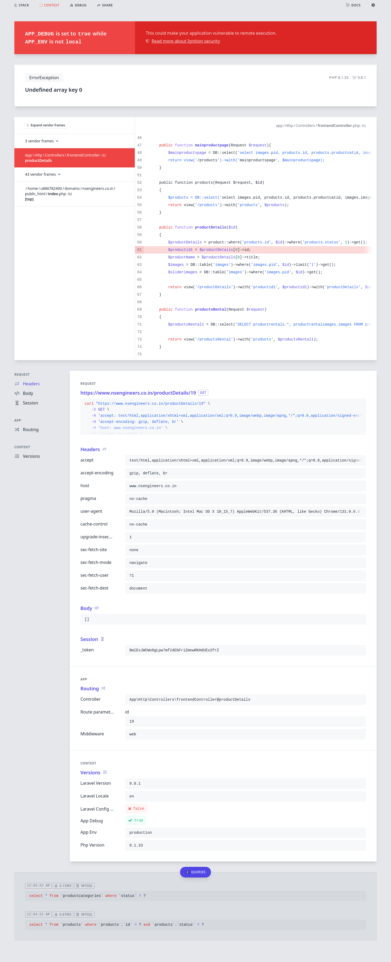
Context (22, 447)
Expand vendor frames (46, 125)
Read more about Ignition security (183, 41)
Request (22, 374)
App (17, 420)
